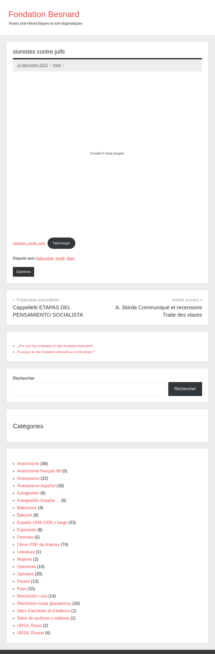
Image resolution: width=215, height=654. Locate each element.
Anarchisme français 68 (39, 471)
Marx (71, 258)
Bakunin (24, 515)
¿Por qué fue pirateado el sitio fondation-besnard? (55, 346)
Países (23, 581)
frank (57, 65)
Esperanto (26, 530)
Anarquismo (28, 478)
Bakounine (45, 258)
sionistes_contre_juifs (29, 243)
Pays (22, 588)
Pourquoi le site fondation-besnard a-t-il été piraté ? (56, 352)
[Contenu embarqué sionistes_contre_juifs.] (107, 153)
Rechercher (24, 378)
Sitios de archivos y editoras (43, 618)
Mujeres (24, 559)
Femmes (25, 537)
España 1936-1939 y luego (42, 522)
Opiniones (26, 566)
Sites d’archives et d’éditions (43, 611)
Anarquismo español (36, 485)
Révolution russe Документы (44, 603)
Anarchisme (28, 463)
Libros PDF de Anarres (38, 544)
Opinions (23, 272)
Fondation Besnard (43, 14)
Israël (60, 258)
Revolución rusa (32, 596)
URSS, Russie (30, 633)
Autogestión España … (38, 500)
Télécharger (61, 243)
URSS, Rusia (29, 625)
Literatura (26, 552)
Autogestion (28, 493)
